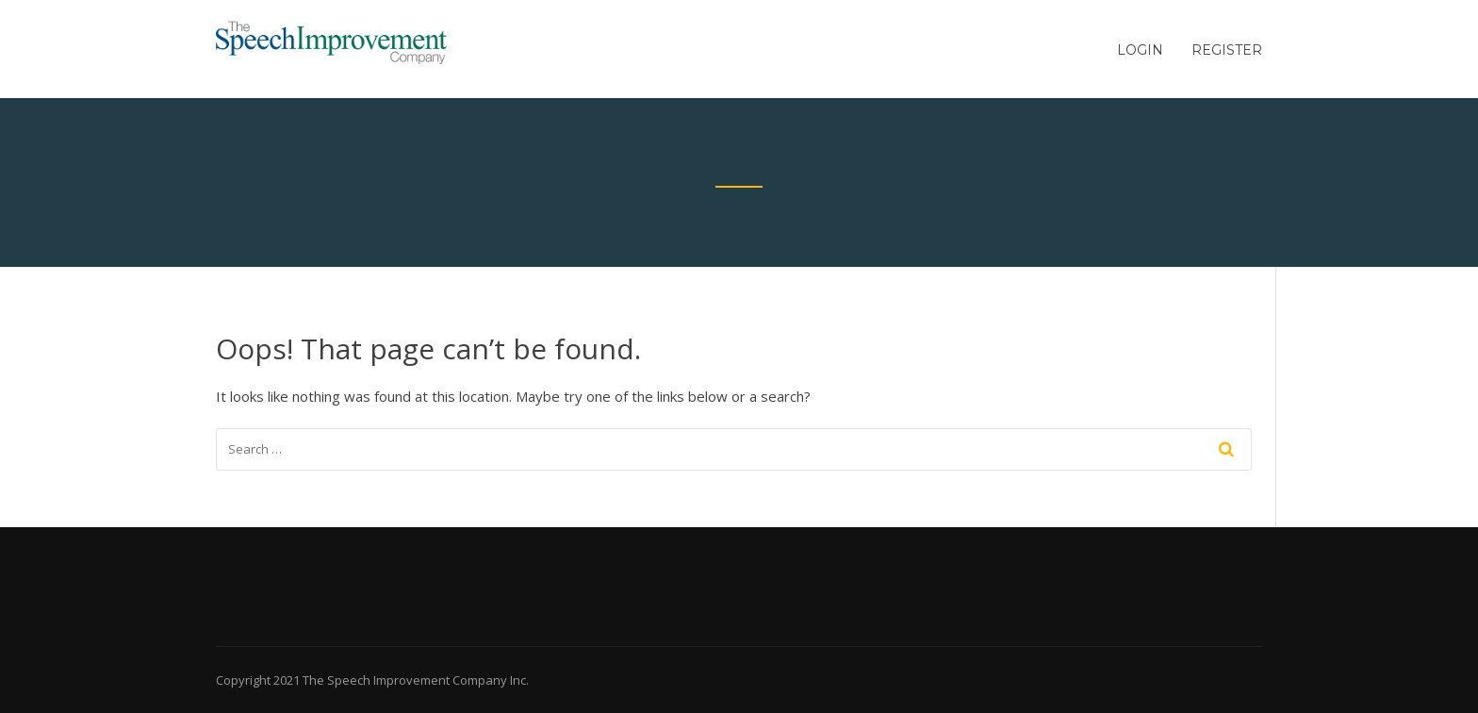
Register (1226, 49)
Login (1140, 49)
